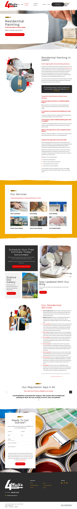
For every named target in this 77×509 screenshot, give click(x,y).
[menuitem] (6, 506)
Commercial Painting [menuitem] (35, 4)
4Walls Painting (69, 68)
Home (31, 483)
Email (21, 435)
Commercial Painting (47, 485)
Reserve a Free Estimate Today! (14, 34)
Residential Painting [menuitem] (27, 4)
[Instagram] (67, 483)
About (44, 483)
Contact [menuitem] (48, 4)
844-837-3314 (66, 4)
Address (8, 439)
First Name (8, 431)
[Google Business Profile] (61, 483)
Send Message (19, 463)
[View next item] (70, 392)
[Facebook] (64, 483)
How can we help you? (10, 446)
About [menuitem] (22, 4)
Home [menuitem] (18, 4)
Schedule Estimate (58, 4)
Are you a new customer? (11, 442)
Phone (8, 435)
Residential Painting (34, 485)
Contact (44, 487)
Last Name (21, 431)
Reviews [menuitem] (44, 4)
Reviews (31, 487)
